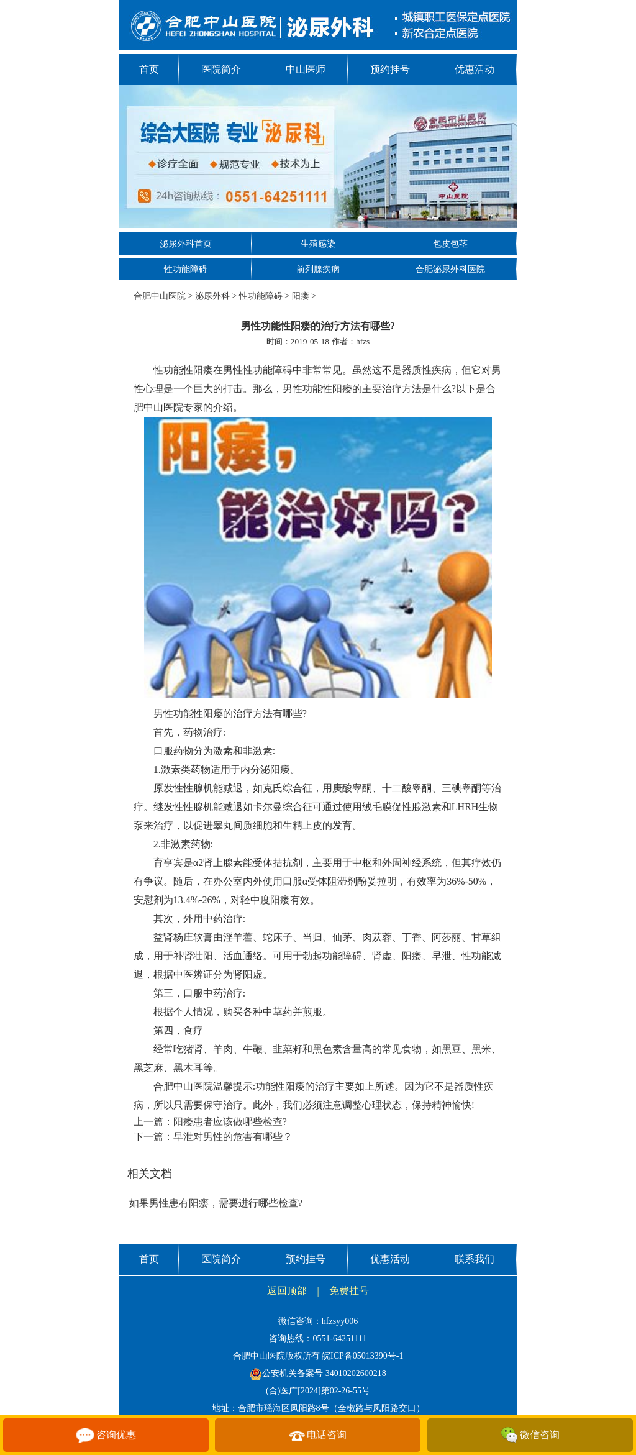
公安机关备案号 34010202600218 (318, 1373)
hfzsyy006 (340, 1321)
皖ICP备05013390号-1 (362, 1356)
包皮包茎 (450, 244)
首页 (149, 69)
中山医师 (305, 69)
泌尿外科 (212, 296)
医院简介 (221, 69)
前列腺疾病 (318, 269)
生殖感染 (318, 244)
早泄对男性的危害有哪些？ (233, 1136)
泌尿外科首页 (186, 244)
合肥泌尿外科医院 (450, 269)
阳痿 (300, 296)
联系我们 (474, 1259)
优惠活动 (474, 69)
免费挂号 (349, 1290)
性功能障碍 (185, 269)
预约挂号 (390, 69)
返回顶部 (287, 1290)
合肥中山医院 (160, 296)
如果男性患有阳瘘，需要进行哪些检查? (215, 1203)
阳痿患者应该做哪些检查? (230, 1121)
